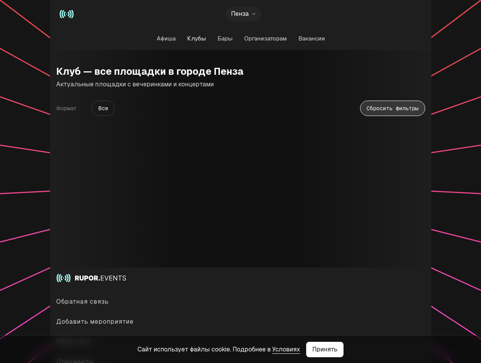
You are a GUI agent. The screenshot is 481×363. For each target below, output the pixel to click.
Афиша (165, 38)
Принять (324, 349)
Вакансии (311, 38)
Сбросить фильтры (392, 108)
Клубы (196, 38)
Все (103, 108)
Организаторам (265, 38)
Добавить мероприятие (95, 322)
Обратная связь (82, 301)
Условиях (286, 349)
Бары (224, 38)
